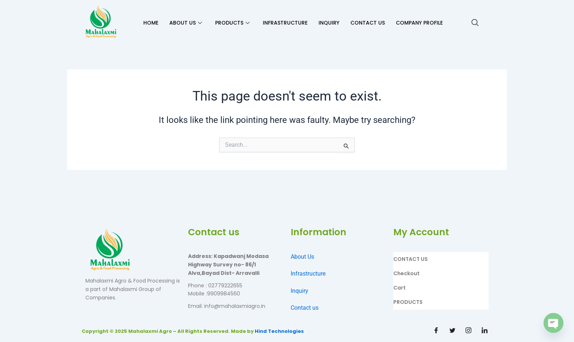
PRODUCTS (232, 22)
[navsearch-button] (475, 23)
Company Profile (419, 22)
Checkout (406, 273)
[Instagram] (468, 330)
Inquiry (299, 290)
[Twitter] (452, 330)
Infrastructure (308, 273)
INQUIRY (329, 22)
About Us (302, 256)
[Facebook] (436, 330)
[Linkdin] (484, 330)
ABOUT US (185, 22)
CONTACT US (367, 22)
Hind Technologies (279, 331)
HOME (150, 22)
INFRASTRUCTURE (285, 22)
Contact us (305, 307)
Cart (399, 287)
